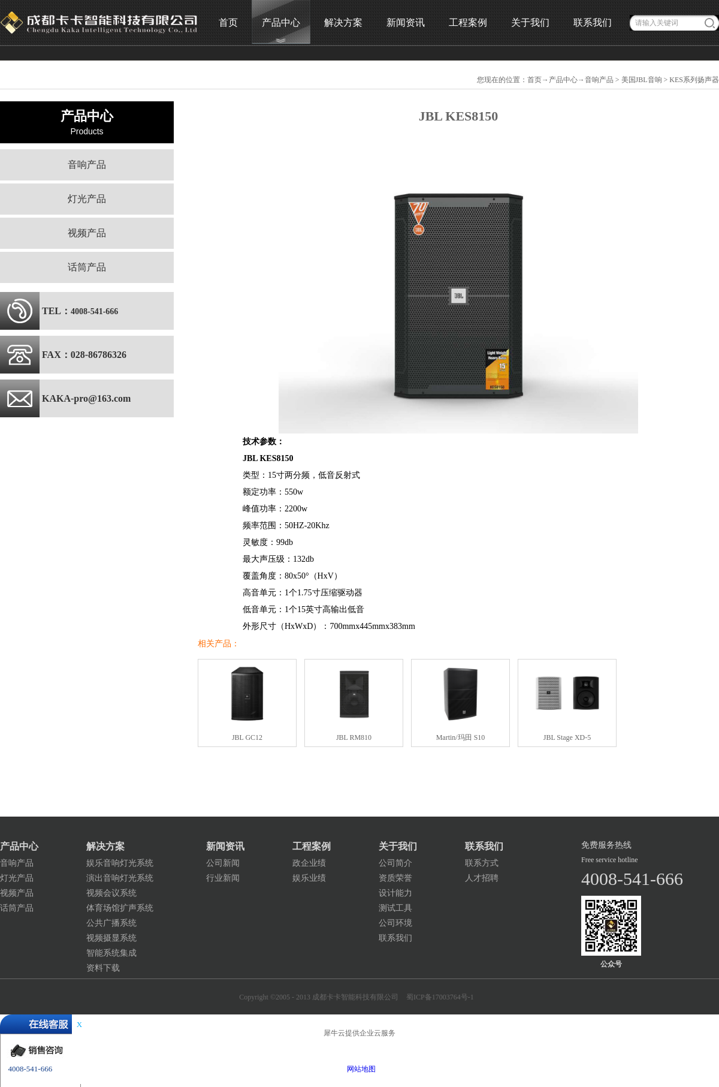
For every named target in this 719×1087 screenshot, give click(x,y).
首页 (228, 22)
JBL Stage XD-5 (567, 737)
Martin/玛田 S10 (460, 737)
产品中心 (563, 80)
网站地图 (359, 1069)
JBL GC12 (247, 737)
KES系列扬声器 (694, 80)
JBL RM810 (353, 737)
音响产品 (599, 80)
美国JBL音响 (641, 80)
